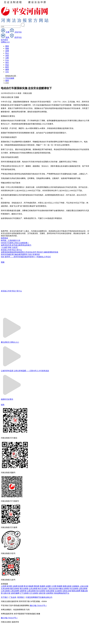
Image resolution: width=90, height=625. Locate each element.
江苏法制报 (5, 591)
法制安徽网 (15, 593)
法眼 (7, 58)
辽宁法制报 (24, 593)
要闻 (7, 46)
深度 (7, 55)
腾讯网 (36, 586)
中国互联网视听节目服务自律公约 (39, 597)
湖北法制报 (23, 588)
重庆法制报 (14, 588)
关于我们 (4, 597)
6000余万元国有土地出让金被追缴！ (15, 243)
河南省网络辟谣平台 (61, 593)
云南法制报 (31, 591)
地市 (7, 62)
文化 (7, 72)
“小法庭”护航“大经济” (9, 247)
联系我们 (20, 597)
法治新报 (58, 591)
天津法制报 (5, 588)
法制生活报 (66, 591)
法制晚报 (75, 586)
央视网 (48, 586)
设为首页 (4, 40)
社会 (7, 60)
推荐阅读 (4, 238)
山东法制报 (33, 588)
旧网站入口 (5, 42)
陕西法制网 (75, 591)
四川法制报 (40, 591)
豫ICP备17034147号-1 (38, 605)
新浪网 (20, 586)
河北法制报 (73, 588)
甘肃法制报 (49, 591)
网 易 (26, 586)
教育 (7, 67)
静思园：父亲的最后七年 (10, 240)
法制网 (15, 586)
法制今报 (6, 593)
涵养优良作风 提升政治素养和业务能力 (16, 245)
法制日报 (41, 593)
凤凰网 (42, 586)
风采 (7, 65)
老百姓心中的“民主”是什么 (11, 250)
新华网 (9, 586)
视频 (7, 48)
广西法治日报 (52, 588)
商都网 (59, 586)
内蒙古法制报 (63, 588)
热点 (7, 53)
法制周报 (49, 593)
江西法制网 (14, 591)
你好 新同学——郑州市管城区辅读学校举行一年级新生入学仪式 (26, 257)
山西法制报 (83, 588)
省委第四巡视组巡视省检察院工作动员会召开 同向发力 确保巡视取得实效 (29, 252)
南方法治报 (42, 588)
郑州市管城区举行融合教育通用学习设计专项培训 (20, 254)
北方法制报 (33, 593)
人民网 (3, 586)
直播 (7, 51)
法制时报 (22, 591)
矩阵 (2, 405)
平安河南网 (9, 78)
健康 (7, 69)
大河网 (53, 586)
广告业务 (12, 597)
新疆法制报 (67, 586)
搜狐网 (31, 586)
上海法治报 (83, 586)
